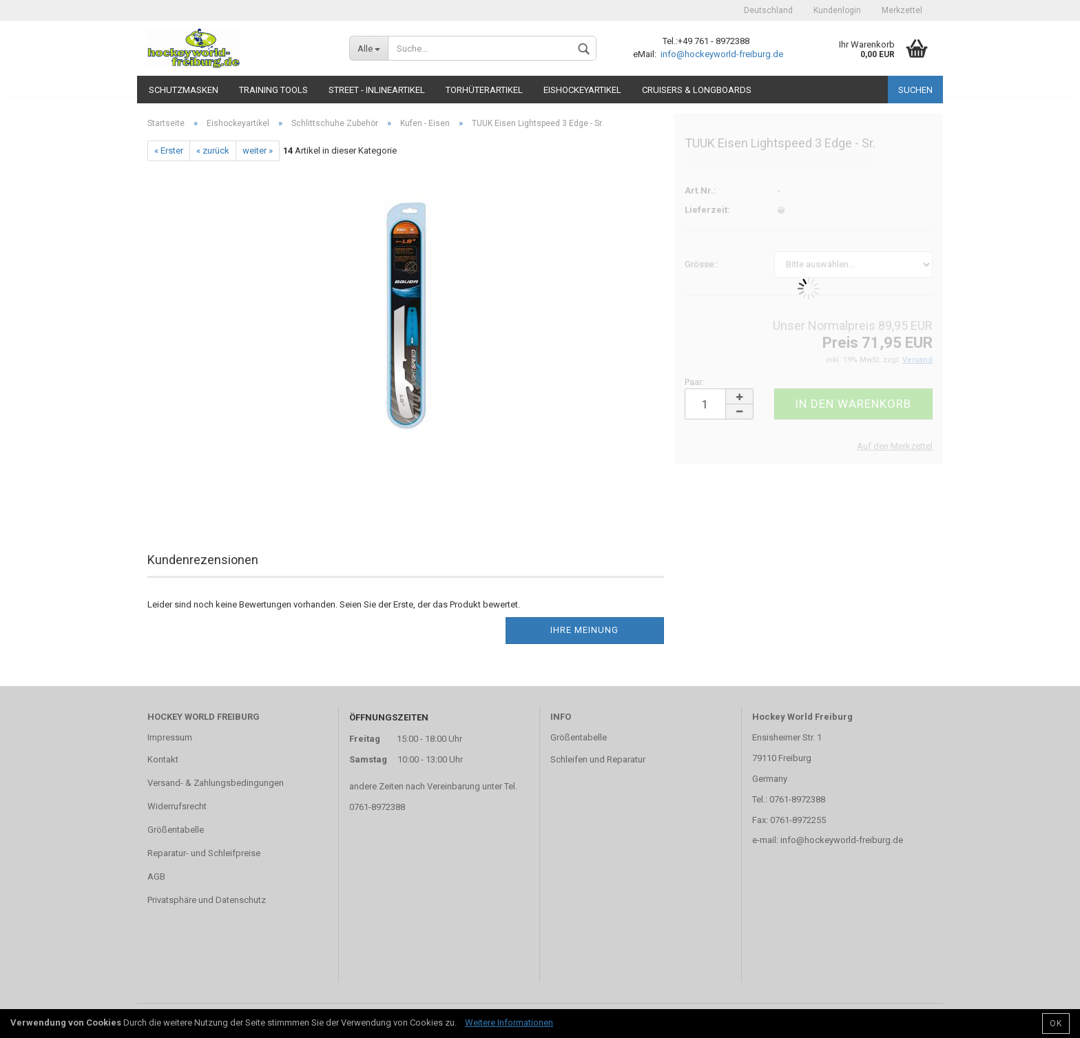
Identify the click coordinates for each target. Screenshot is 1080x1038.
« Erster (168, 150)
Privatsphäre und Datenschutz (206, 900)
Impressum (169, 737)
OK (1056, 1023)
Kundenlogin (837, 10)
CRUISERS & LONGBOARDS (696, 90)
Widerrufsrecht (177, 806)
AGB (156, 876)
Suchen (915, 90)
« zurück (212, 150)
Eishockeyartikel (582, 90)
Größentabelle (175, 829)
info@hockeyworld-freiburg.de (720, 54)
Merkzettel (902, 10)
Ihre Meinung (584, 630)
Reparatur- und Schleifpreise (203, 853)
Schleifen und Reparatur (597, 759)
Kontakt (162, 759)
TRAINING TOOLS (273, 90)
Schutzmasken (183, 90)
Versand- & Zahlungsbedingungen (215, 783)
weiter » (257, 150)
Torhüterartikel (484, 90)
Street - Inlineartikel (377, 90)
